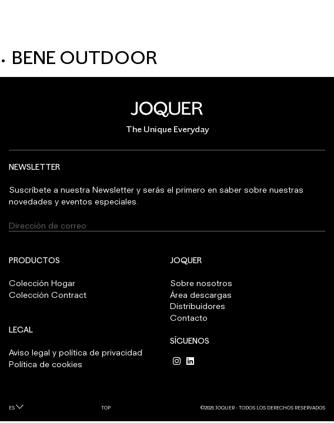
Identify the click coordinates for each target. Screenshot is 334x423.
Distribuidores (197, 306)
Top (106, 408)
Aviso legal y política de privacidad (75, 352)
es (12, 408)
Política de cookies (45, 364)
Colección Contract (47, 295)
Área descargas (201, 295)
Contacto (189, 318)
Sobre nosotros (201, 283)
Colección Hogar (42, 283)
